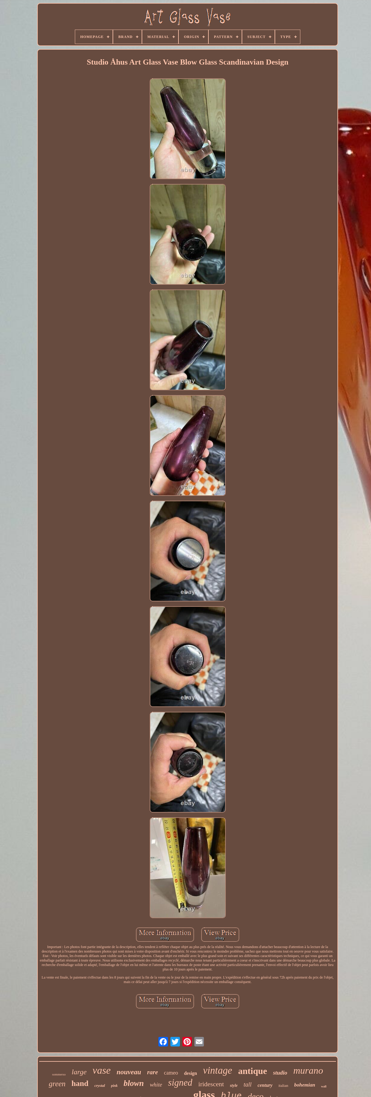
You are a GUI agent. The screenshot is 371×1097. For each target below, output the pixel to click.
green (57, 1084)
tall (247, 1084)
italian (283, 1085)
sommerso (59, 1074)
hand (80, 1083)
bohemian (304, 1085)
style (234, 1085)
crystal (99, 1085)
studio (280, 1072)
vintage (217, 1070)
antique (252, 1071)
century (265, 1085)
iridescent (211, 1084)
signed (180, 1082)
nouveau (128, 1072)
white (156, 1084)
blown (134, 1083)
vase (101, 1070)
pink (114, 1086)
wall (323, 1086)
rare (152, 1072)
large (79, 1072)
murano (308, 1070)
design (190, 1073)
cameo (171, 1073)
